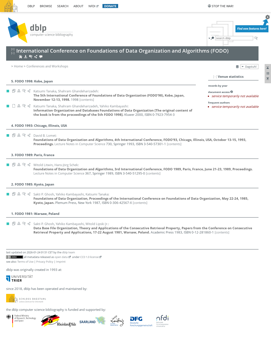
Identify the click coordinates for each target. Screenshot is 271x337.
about (78, 6)
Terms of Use (25, 261)
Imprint (61, 261)
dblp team (68, 252)
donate (110, 6)
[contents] (86, 99)
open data (61, 257)
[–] (215, 76)
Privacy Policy (44, 261)
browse (46, 6)
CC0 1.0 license (89, 257)
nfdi (91, 6)
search (62, 6)
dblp (31, 6)
